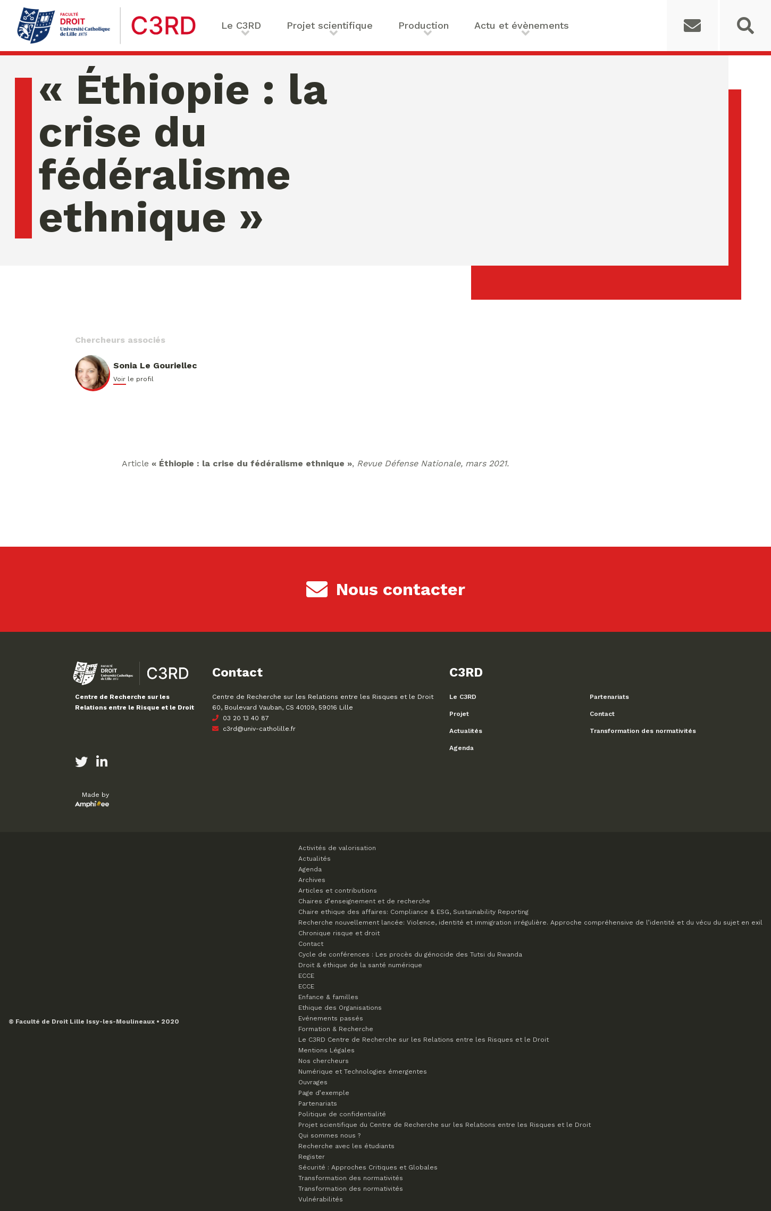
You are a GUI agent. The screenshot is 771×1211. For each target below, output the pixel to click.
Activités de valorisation (337, 848)
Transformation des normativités (643, 731)
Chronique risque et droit (339, 933)
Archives (311, 880)
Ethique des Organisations (340, 1007)
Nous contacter (385, 589)
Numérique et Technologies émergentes (362, 1071)
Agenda (461, 748)
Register (311, 1156)
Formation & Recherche (335, 1029)
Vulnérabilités (320, 1199)
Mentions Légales (326, 1050)
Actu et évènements (521, 25)
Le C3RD (241, 25)
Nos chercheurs (323, 1061)
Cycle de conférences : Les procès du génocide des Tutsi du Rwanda (410, 954)
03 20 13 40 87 (240, 718)
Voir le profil (133, 379)
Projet (459, 714)
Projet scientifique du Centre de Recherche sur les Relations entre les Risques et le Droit (444, 1124)
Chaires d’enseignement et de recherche (364, 901)
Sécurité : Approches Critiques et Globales (368, 1167)
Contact (602, 714)
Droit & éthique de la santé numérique (360, 965)
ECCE (306, 975)
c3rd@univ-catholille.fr (254, 728)
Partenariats (609, 697)
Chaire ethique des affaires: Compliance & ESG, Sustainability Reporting (413, 912)
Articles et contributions (337, 890)
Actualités (465, 731)
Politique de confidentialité (342, 1114)
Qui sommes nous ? (329, 1135)
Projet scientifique (330, 25)
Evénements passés (330, 1018)
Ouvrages (313, 1082)
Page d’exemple (323, 1093)
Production (423, 25)
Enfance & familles (328, 997)
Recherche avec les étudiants (346, 1146)
